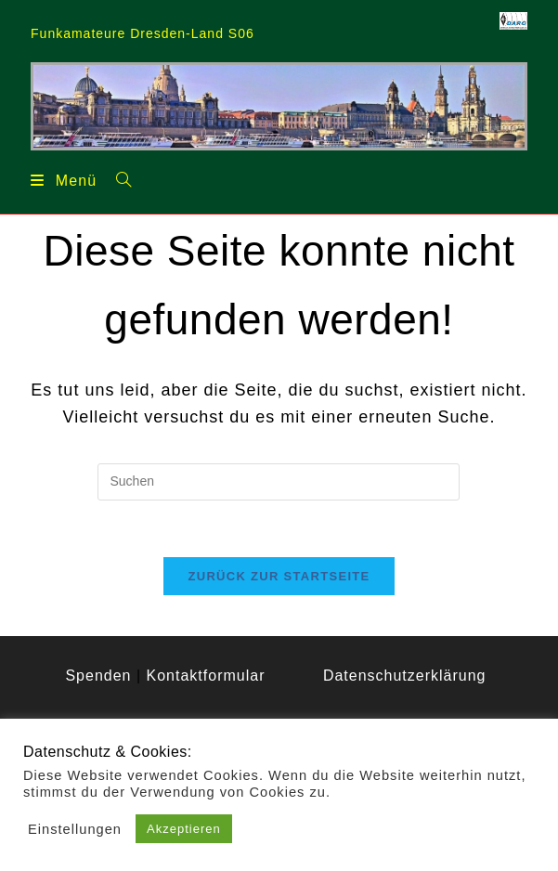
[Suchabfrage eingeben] (278, 481)
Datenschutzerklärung (405, 675)
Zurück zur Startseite (279, 576)
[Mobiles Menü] (64, 180)
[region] (279, 106)
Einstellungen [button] (75, 829)
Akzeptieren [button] (184, 829)
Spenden (98, 675)
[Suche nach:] (117, 179)
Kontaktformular (206, 675)
